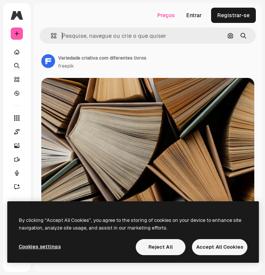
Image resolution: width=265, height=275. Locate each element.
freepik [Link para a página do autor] (66, 66)
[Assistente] (21, 187)
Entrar (194, 15)
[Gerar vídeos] (21, 159)
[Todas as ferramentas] (17, 118)
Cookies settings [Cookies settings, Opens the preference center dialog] (40, 246)
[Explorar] (17, 93)
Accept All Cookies (219, 247)
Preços (166, 15)
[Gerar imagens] (21, 145)
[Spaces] (21, 132)
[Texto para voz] (21, 173)
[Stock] (17, 79)
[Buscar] (17, 66)
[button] (50, 36)
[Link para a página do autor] (48, 61)
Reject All (160, 247)
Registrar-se (233, 15)
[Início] (17, 52)
